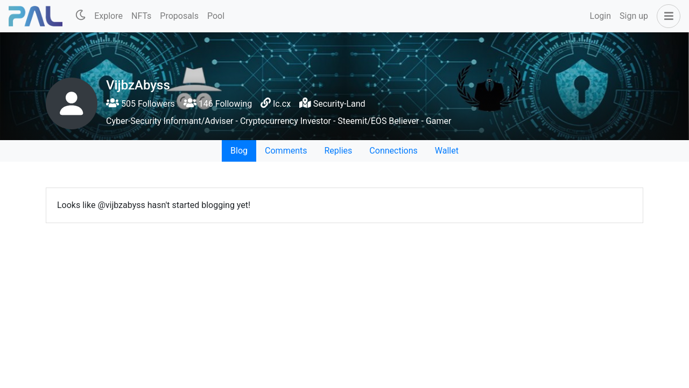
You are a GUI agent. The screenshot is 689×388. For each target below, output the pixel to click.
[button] (666, 16)
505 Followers (140, 104)
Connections (393, 151)
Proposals (179, 16)
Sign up (634, 16)
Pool (215, 16)
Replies (338, 151)
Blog (239, 151)
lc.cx (282, 104)
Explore (108, 16)
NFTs (141, 16)
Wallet (447, 151)
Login (600, 16)
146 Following (218, 104)
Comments (286, 151)
